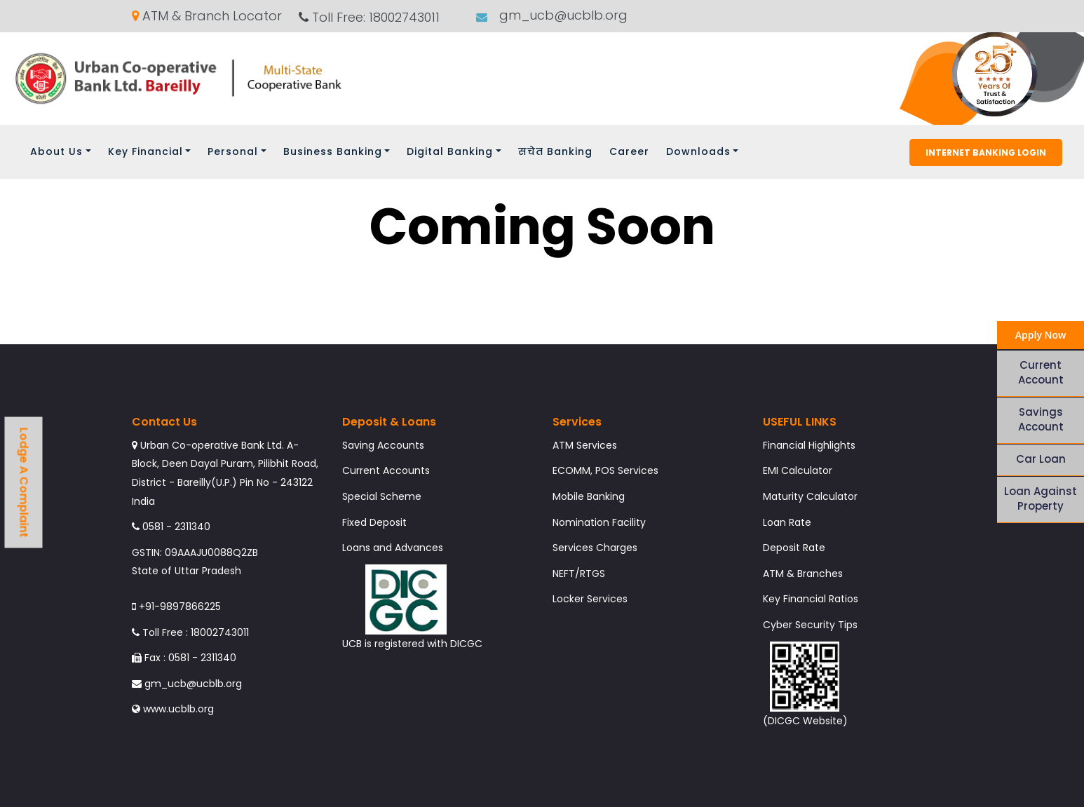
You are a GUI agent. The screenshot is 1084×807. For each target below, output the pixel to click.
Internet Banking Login (986, 152)
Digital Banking (450, 151)
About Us (56, 151)
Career (629, 151)
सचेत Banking (555, 151)
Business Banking (332, 151)
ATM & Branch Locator (207, 16)
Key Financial (145, 151)
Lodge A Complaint (24, 482)
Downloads (698, 151)
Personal (233, 151)
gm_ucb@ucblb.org (562, 16)
